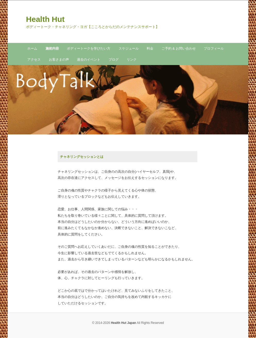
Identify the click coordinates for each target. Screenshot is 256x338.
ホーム (32, 48)
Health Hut (45, 19)
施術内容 (52, 48)
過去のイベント (88, 59)
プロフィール (214, 48)
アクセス (34, 59)
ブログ (114, 59)
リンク (132, 59)
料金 (150, 48)
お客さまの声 (59, 59)
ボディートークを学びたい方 (88, 48)
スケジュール (129, 48)
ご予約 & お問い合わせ (179, 48)
